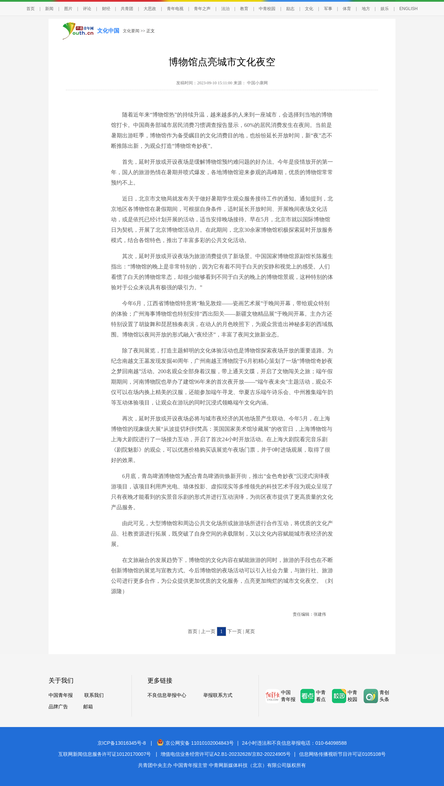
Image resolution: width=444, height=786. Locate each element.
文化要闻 (131, 30)
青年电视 (175, 8)
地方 (366, 8)
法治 (225, 8)
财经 (106, 8)
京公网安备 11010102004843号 (195, 743)
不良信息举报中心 (166, 695)
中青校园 (267, 8)
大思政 (150, 8)
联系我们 (94, 695)
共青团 (127, 8)
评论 (87, 8)
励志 (290, 8)
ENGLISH (408, 8)
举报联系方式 (217, 695)
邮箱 (88, 706)
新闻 (49, 8)
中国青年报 (61, 695)
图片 (68, 8)
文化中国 (108, 31)
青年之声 (202, 8)
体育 (347, 8)
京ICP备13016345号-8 (121, 743)
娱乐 (385, 8)
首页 (30, 8)
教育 (244, 8)
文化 (309, 8)
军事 (328, 8)
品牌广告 (58, 706)
